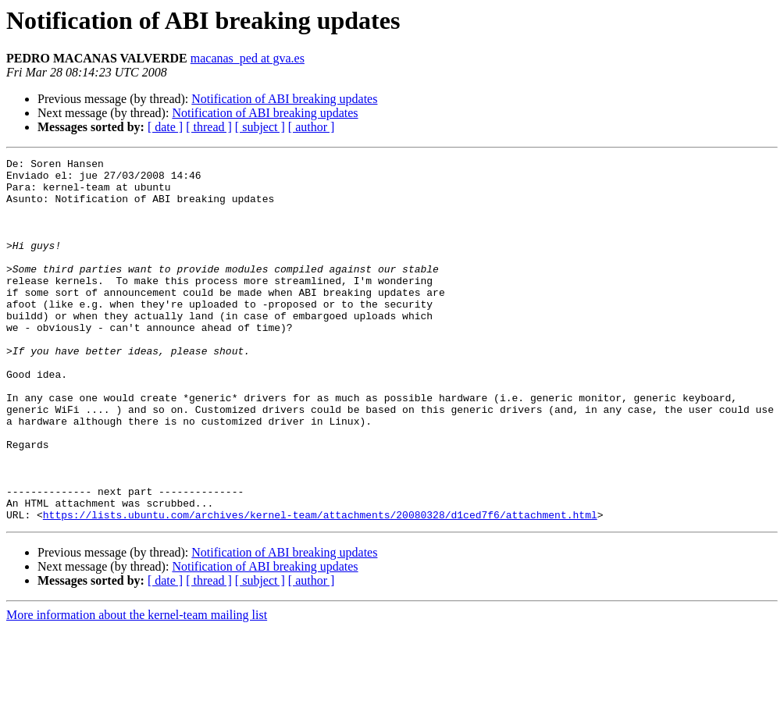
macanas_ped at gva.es (248, 58)
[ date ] (165, 126)
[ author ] (311, 126)
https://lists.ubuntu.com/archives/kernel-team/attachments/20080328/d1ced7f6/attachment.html (320, 587)
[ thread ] (209, 126)
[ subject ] (260, 126)
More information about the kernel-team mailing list (136, 687)
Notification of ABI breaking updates (284, 98)
